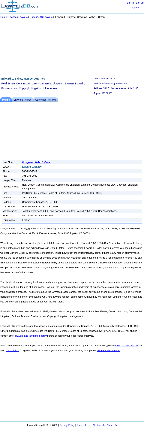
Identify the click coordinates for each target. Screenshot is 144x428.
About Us (112, 425)
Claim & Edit (12, 350)
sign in (130, 2)
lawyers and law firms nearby (31, 335)
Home (3, 17)
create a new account (127, 345)
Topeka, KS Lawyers (41, 17)
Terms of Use (83, 425)
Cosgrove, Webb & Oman (36, 162)
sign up (140, 2)
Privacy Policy (67, 425)
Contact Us (99, 425)
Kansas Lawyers (19, 17)
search (135, 7)
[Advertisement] (72, 48)
